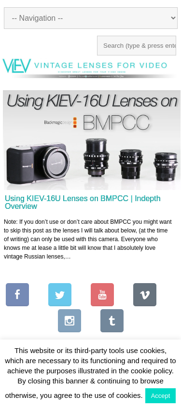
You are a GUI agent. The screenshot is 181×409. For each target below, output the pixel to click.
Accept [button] (160, 395)
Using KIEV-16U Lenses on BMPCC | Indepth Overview (83, 202)
